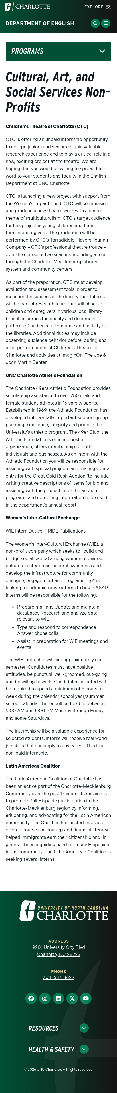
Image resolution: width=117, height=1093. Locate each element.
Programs (27, 51)
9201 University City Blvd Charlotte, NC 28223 (58, 951)
